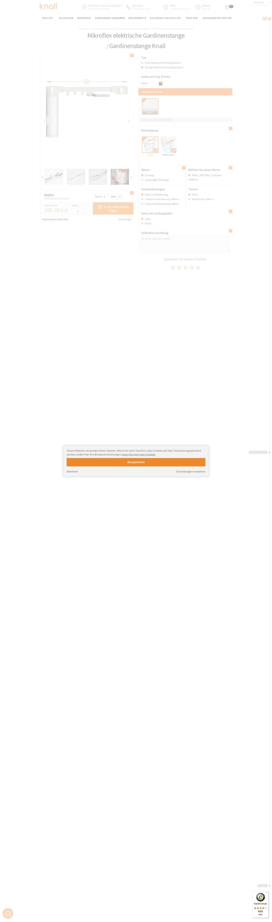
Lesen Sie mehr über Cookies (138, 454)
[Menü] (266, 893)
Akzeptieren (136, 462)
